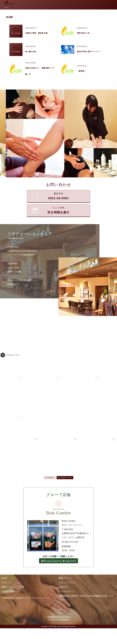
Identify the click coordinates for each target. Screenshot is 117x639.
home (4, 578)
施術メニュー (65, 578)
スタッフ (6, 582)
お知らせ (63, 587)
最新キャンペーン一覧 (12, 587)
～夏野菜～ (81, 71)
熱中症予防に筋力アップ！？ (89, 52)
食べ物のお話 (30, 52)
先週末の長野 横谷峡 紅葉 (36, 33)
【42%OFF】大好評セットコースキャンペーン (25, 598)
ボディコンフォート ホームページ (58, 560)
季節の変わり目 (83, 33)
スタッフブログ (67, 582)
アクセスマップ (67, 591)
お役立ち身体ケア (10, 591)
